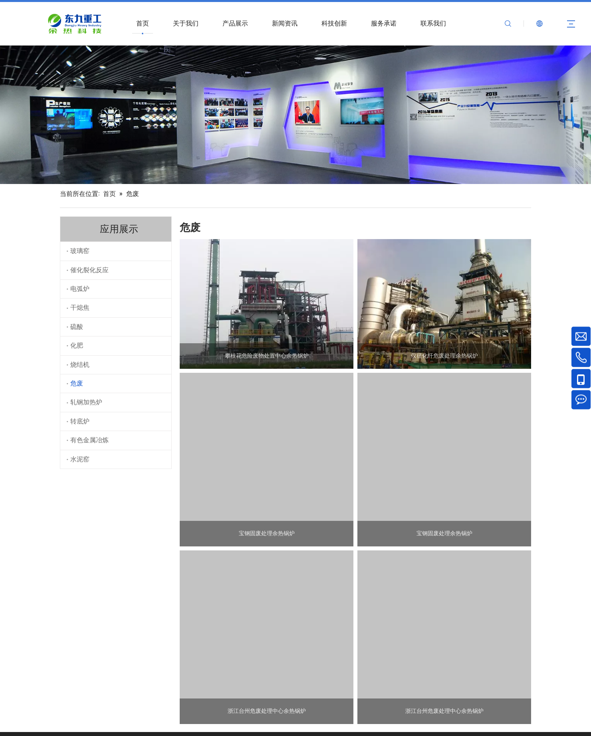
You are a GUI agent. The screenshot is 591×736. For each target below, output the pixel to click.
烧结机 (79, 364)
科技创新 (334, 23)
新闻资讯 (284, 23)
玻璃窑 (79, 250)
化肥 (76, 345)
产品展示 (235, 23)
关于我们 (185, 23)
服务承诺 (384, 23)
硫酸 (76, 326)
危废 (76, 383)
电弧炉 (79, 288)
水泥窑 (79, 459)
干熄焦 (79, 307)
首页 (142, 23)
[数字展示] (295, 115)
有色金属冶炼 (89, 440)
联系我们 (433, 23)
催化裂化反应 (89, 270)
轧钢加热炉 (86, 402)
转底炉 (79, 421)
